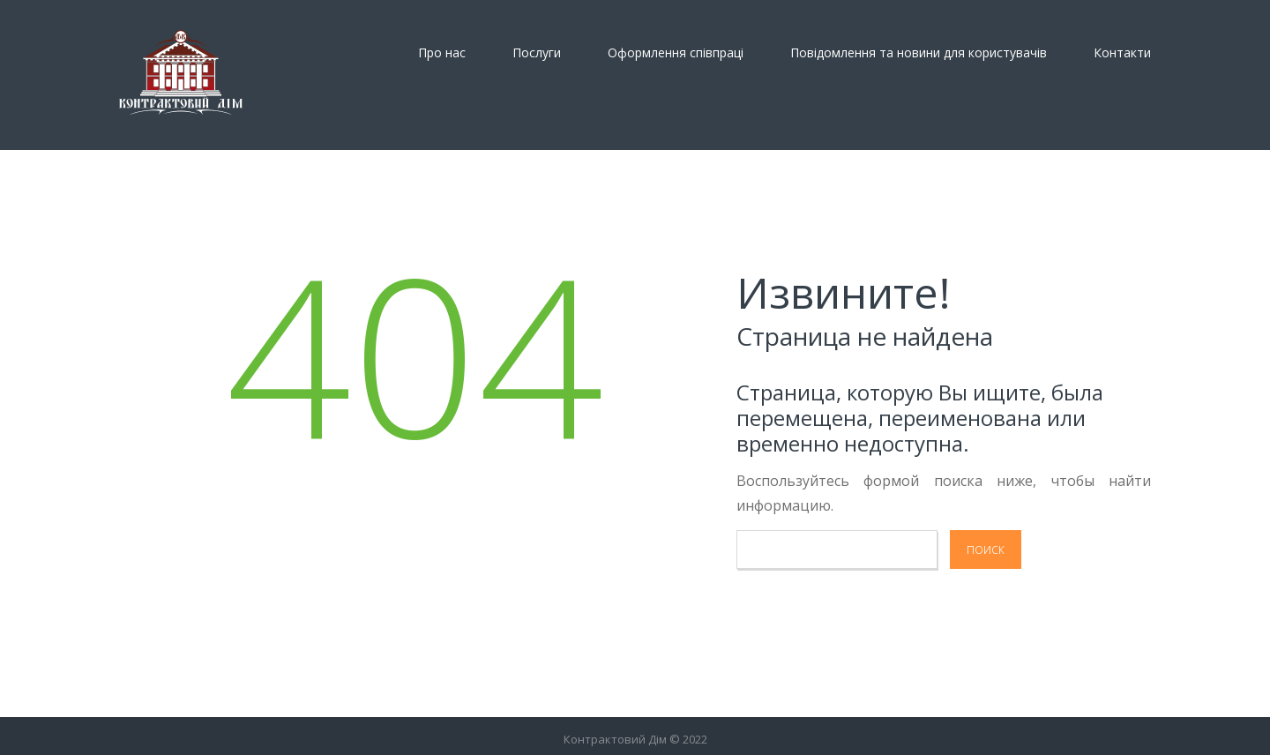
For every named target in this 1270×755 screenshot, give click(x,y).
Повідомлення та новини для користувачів (918, 53)
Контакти (1122, 53)
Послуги (536, 53)
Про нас (442, 53)
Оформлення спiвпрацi (675, 53)
